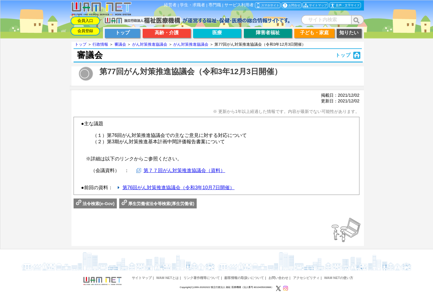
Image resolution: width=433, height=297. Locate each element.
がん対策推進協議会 (149, 44)
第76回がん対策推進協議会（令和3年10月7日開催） (179, 187)
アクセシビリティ (306, 278)
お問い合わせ (278, 278)
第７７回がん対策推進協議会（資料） (184, 170)
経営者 (170, 5)
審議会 (120, 44)
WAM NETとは (167, 278)
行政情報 (100, 44)
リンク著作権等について (201, 278)
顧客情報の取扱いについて (244, 278)
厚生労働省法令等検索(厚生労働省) (158, 203)
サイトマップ (142, 278)
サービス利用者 (239, 5)
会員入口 (85, 20)
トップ (80, 44)
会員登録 (85, 31)
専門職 (214, 5)
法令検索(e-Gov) (95, 203)
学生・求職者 (192, 5)
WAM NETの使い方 (338, 278)
